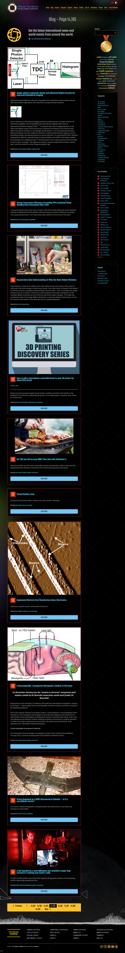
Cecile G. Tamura (105, 217)
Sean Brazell (18, 740)
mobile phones (31, 402)
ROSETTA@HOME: (31, 938)
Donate (81, 8)
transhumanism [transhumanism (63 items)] (103, 88)
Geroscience (102, 271)
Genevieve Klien (105, 176)
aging (99, 119)
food (24, 505)
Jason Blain (104, 247)
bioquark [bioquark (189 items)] (103, 62)
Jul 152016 (13, 94)
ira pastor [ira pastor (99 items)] (101, 76)
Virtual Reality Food (25, 494)
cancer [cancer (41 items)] (103, 66)
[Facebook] (101, 946)
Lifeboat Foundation (18, 947)
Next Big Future (103, 278)
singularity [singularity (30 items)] (114, 83)
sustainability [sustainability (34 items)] (104, 86)
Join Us (87, 8)
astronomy (101, 129)
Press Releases (113, 8)
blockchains (101, 150)
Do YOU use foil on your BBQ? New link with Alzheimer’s (41, 459)
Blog (52, 8)
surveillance (30, 814)
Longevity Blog (102, 274)
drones (24, 814)
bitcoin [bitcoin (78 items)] (108, 64)
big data (100, 136)
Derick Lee (103, 222)
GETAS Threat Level (14, 933)
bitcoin (100, 148)
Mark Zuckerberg (103, 117)
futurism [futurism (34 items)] (114, 69)
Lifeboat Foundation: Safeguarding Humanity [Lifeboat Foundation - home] (23, 8)
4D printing (101, 104)
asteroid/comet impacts (105, 127)
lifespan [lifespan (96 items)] (99, 79)
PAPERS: (52, 938)
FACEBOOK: (29, 930)
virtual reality (29, 505)
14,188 (73, 906)
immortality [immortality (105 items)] (104, 74)
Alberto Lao (104, 225)
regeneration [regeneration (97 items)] (101, 83)
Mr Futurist (101, 276)
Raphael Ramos (105, 230)
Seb (101, 242)
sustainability (32, 220)
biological (101, 140)
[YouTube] (112, 946)
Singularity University (104, 113)
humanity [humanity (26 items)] (115, 71)
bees (99, 134)
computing (33, 149)
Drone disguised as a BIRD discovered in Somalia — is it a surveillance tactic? (42, 800)
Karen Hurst (18, 149)
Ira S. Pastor (104, 252)
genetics (34, 885)
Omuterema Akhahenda (104, 211)
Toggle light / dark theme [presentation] (116, 2)
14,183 (39, 906)
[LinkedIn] (108, 946)
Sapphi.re (36, 947)
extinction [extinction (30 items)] (106, 68)
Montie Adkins (105, 250)
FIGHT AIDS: (30, 935)
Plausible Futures (103, 281)
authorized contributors (44, 38)
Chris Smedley (105, 255)
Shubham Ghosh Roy (107, 183)
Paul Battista (104, 193)
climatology (101, 155)
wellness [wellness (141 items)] (111, 88)
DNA (99, 107)
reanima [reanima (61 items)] (104, 81)
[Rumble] (116, 946)
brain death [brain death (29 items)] (99, 66)
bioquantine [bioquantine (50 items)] (111, 59)
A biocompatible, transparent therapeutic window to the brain (44, 686)
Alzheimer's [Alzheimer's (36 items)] (105, 57)
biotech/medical (26, 149)
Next (46, 909)
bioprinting (101, 144)
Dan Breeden (104, 188)
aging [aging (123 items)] (99, 57)
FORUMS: (75, 938)
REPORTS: (52, 935)
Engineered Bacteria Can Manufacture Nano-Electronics (42, 600)
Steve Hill (103, 237)
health (38, 149)
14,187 (66, 906)
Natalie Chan (104, 235)
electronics (26, 611)
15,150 (38, 909)
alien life (100, 121)
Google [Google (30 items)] (97, 71)
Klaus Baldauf (18, 611)
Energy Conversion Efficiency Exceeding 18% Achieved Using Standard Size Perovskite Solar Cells (44, 204)
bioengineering (28, 885)
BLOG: (51, 932)
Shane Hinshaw (105, 227)
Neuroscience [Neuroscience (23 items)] (115, 79)
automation (101, 132)
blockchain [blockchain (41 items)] (113, 64)
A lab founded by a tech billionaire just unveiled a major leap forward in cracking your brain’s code (44, 872)
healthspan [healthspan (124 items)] (109, 71)
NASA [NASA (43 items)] (111, 79)
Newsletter (94, 8)
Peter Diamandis (103, 105)
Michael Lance (105, 245)
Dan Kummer (18, 473)
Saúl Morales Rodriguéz (104, 180)
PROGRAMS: (99, 935)
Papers (76, 8)
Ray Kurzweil (102, 109)
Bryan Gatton (18, 505)
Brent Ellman (104, 240)
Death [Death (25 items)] (115, 66)
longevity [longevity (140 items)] (105, 79)
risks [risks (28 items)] (111, 83)
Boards (57, 8)
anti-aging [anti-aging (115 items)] (112, 57)
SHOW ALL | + (100, 257)
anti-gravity (101, 123)
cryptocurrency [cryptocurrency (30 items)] (108, 66)
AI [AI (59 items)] (102, 57)
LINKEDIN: (75, 930)
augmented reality (103, 131)
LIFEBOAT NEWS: (54, 930)
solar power (25, 220)
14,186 (60, 906)
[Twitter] (105, 946)
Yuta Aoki (103, 220)
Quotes (101, 8)
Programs (63, 8)
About (47, 8)
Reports (70, 8)
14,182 (33, 906)
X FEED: (28, 932)
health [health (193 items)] (102, 71)
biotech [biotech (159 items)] (111, 62)
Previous (18, 906)
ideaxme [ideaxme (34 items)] (98, 74)
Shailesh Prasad (19, 885)
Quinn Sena (104, 186)
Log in (33, 38)
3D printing (25, 402)
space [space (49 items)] (99, 86)
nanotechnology (33, 611)
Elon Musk (101, 111)
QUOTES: (99, 938)
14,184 (46, 906)
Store (105, 8)
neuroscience (26, 304)
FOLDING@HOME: (77, 935)
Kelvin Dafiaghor (105, 198)
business (100, 152)
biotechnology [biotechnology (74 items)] (101, 64)
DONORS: (75, 932)
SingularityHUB (102, 283)
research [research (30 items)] (108, 83)
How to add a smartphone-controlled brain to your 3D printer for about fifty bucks (45, 379)
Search (115, 33)
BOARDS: (99, 932)
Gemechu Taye (105, 196)
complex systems (103, 157)
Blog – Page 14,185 (62, 20)
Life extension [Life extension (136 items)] (110, 76)
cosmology (101, 161)
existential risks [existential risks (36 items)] (100, 69)
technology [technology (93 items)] (111, 86)
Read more (44, 155)
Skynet (100, 115)
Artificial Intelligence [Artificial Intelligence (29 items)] (103, 59)
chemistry (101, 154)
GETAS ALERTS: (100, 930)
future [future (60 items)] (110, 69)
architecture (101, 125)
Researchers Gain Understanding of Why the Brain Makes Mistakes (46, 280)
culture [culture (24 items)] (113, 66)
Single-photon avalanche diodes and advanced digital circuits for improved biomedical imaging (46, 94)
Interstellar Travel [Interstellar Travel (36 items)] (113, 74)
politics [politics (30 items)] (100, 81)
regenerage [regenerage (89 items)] (111, 81)
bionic (100, 142)
